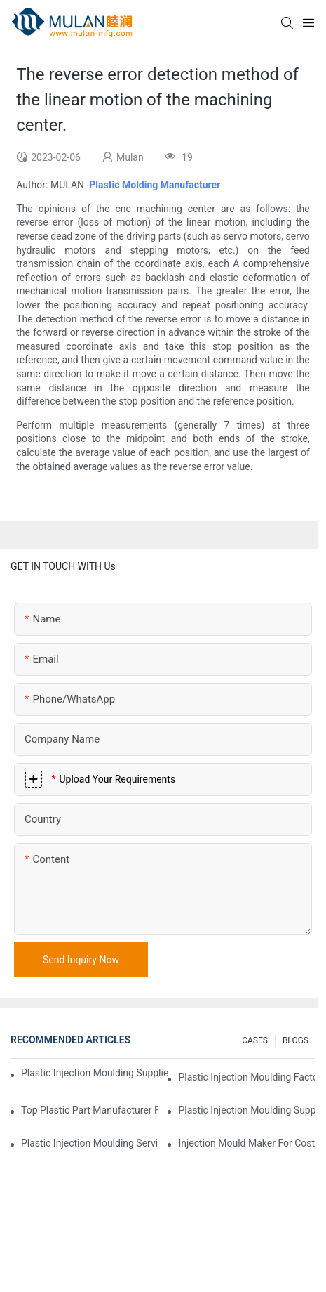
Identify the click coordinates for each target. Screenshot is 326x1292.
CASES (255, 1040)
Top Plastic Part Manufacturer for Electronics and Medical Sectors (89, 1110)
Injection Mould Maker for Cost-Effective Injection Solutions (246, 1143)
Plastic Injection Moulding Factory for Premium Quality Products (246, 1077)
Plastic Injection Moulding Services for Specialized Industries (89, 1143)
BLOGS (295, 1040)
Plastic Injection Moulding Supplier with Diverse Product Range (246, 1110)
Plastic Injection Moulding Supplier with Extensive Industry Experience (94, 1072)
